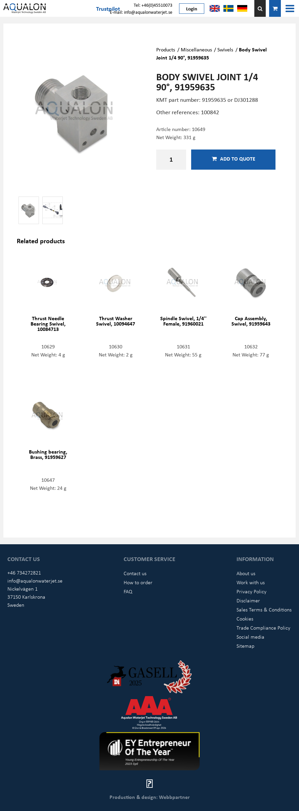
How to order (138, 582)
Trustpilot (108, 8)
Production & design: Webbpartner (150, 797)
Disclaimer (248, 600)
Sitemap (245, 645)
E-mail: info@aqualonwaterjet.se (141, 12)
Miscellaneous (196, 49)
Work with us (251, 582)
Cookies (245, 618)
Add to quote (233, 158)
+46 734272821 (24, 572)
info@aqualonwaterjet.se (34, 580)
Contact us (135, 573)
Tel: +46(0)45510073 (153, 5)
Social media (250, 636)
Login (191, 8)
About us (246, 573)
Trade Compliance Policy (263, 627)
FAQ (128, 591)
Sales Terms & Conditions (264, 609)
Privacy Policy (251, 591)
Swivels (225, 49)
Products (165, 49)
